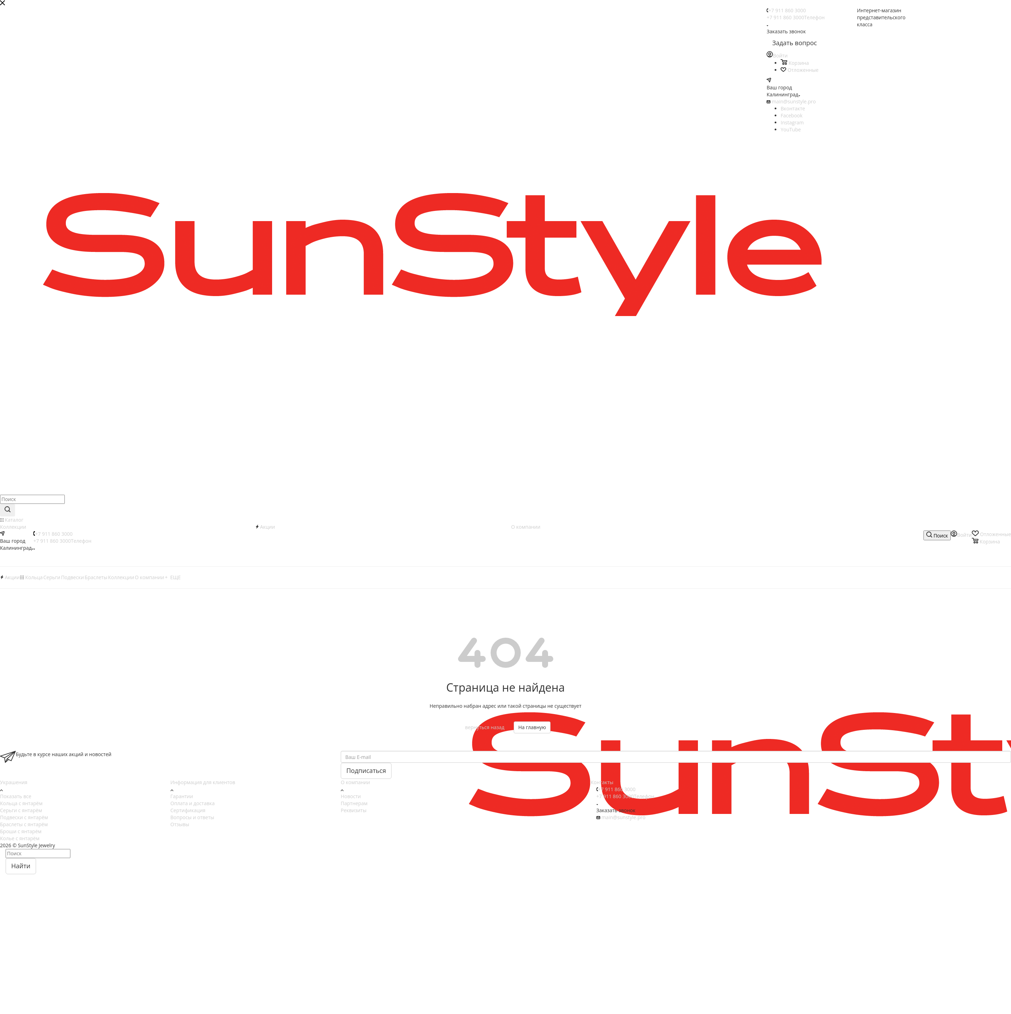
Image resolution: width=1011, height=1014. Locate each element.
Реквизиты (353, 810)
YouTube (791, 129)
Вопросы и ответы (192, 817)
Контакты (602, 782)
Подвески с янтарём (24, 817)
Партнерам (354, 803)
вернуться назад (485, 727)
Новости (351, 796)
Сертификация (188, 810)
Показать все (15, 796)
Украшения (13, 782)
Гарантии (182, 796)
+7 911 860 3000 (787, 10)
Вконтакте (793, 108)
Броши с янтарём (21, 831)
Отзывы (180, 824)
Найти (20, 866)
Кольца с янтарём (21, 803)
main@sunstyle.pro (794, 101)
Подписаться (366, 770)
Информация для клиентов (203, 782)
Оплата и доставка (193, 803)
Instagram (792, 122)
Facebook (791, 115)
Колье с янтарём (20, 838)
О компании (355, 782)
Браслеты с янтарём (24, 824)
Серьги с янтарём (21, 810)
